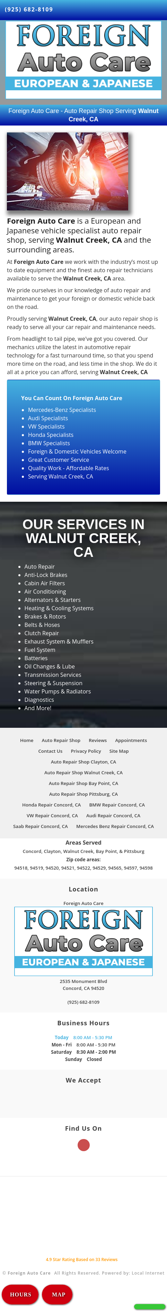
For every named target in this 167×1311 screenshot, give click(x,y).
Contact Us (50, 751)
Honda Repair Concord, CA (51, 805)
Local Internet (148, 1273)
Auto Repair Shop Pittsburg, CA (83, 794)
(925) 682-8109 (29, 9)
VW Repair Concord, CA (52, 815)
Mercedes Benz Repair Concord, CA (115, 826)
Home (27, 740)
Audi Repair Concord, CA (113, 815)
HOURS (21, 1294)
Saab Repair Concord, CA (40, 826)
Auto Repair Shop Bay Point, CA (83, 783)
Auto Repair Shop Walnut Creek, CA (83, 772)
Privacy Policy (86, 751)
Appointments (131, 740)
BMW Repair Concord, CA (117, 805)
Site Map (119, 751)
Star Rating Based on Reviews (81, 1259)
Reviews (98, 740)
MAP (57, 1294)
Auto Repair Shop (61, 740)
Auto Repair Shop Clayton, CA (83, 762)
